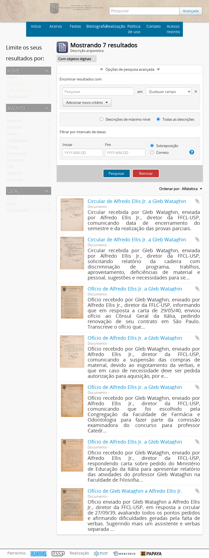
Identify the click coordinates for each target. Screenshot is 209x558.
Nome (13, 70)
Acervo (56, 26)
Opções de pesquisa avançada (130, 69)
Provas (12, 148)
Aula (10, 167)
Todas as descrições (175, 119)
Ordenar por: (169, 188)
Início (36, 26)
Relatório (14, 122)
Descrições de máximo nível (125, 119)
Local (13, 190)
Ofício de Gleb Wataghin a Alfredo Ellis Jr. (135, 491)
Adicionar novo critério (87, 102)
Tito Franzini (17, 97)
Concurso (15, 180)
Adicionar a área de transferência (197, 201)
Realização (115, 26)
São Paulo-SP (17, 211)
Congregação (17, 141)
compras (14, 128)
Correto (159, 152)
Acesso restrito (173, 29)
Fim (108, 144)
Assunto (16, 107)
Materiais (14, 174)
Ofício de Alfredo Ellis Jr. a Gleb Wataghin (135, 288)
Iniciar (67, 144)
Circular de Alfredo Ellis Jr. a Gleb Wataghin (137, 201)
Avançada (191, 10)
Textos (75, 26)
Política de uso (133, 29)
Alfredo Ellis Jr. (18, 84)
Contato (153, 26)
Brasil (11, 204)
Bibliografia (95, 26)
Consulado (15, 161)
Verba (12, 135)
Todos (12, 78)
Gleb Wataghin (19, 91)
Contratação (17, 154)
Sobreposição (164, 145)
